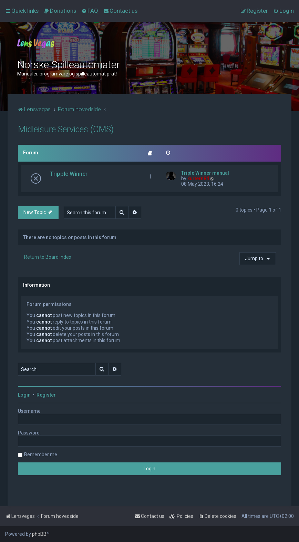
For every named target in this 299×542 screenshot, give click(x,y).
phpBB (39, 534)
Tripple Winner (68, 173)
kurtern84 (198, 178)
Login (24, 395)
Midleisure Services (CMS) (66, 129)
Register (46, 395)
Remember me (40, 454)
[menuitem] (60, 11)
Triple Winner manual (205, 173)
